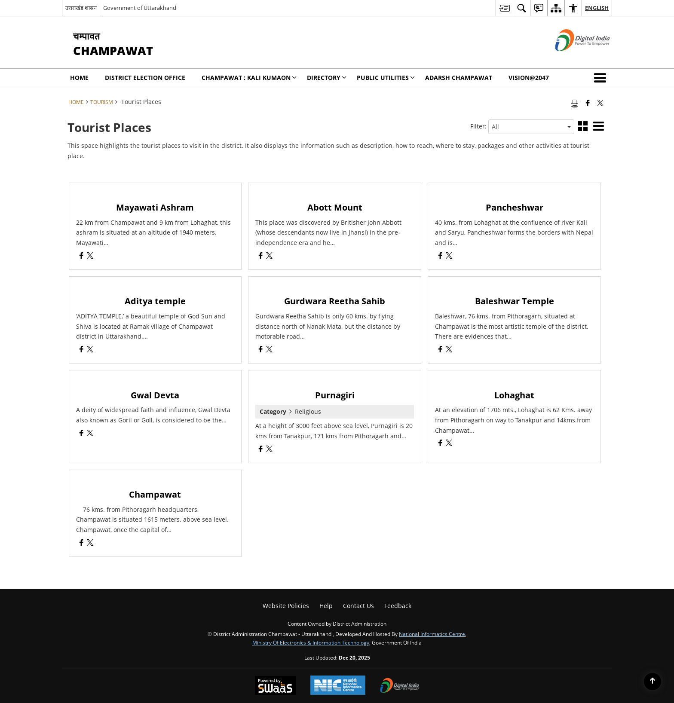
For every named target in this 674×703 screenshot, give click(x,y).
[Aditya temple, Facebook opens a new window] (81, 350)
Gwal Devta (155, 395)
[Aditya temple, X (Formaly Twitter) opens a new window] (90, 350)
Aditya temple (155, 301)
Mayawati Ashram (155, 207)
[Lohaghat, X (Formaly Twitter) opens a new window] (449, 444)
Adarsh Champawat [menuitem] (458, 77)
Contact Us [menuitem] (358, 606)
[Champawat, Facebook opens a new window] (81, 543)
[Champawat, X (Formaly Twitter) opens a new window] (90, 543)
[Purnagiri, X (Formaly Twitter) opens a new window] (269, 450)
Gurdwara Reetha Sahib (334, 301)
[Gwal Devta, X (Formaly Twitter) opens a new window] (90, 434)
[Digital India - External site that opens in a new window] (572, 58)
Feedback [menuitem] (397, 606)
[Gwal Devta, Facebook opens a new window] (81, 434)
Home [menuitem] (79, 77)
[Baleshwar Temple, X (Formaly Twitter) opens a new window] (449, 350)
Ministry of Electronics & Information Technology (310, 642)
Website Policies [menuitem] (286, 606)
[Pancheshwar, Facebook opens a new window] (440, 256)
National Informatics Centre (432, 633)
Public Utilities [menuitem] (386, 77)
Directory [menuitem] (326, 77)
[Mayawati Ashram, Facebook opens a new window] (81, 256)
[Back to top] (652, 681)
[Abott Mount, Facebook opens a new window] (260, 256)
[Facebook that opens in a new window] (587, 102)
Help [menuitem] (326, 606)
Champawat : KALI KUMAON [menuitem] (249, 77)
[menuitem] (504, 8)
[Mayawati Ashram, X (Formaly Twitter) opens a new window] (90, 256)
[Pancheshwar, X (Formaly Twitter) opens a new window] (449, 256)
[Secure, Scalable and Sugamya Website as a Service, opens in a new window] (275, 686)
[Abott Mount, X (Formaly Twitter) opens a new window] (269, 256)
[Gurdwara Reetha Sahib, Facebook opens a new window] (260, 350)
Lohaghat (514, 395)
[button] (601, 78)
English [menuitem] (597, 8)
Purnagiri (335, 395)
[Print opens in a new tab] (574, 102)
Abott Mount (334, 207)
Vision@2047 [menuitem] (529, 77)
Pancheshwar (514, 207)
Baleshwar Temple (514, 301)
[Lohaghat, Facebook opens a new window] (440, 444)
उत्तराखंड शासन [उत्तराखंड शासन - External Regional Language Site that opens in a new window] (81, 8)
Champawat (155, 494)
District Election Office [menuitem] (145, 77)
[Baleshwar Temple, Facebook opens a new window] (440, 350)
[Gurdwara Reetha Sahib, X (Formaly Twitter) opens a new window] (269, 350)
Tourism (101, 101)
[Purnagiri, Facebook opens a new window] (260, 450)
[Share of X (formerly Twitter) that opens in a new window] (600, 102)
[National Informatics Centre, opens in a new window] (338, 686)
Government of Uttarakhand (139, 8)
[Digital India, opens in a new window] (400, 686)
